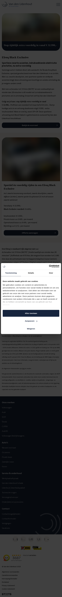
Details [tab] (31, 273)
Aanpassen (31, 321)
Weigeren (31, 329)
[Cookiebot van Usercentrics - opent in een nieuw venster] (49, 266)
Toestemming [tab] (11, 273)
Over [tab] (51, 273)
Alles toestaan (31, 313)
